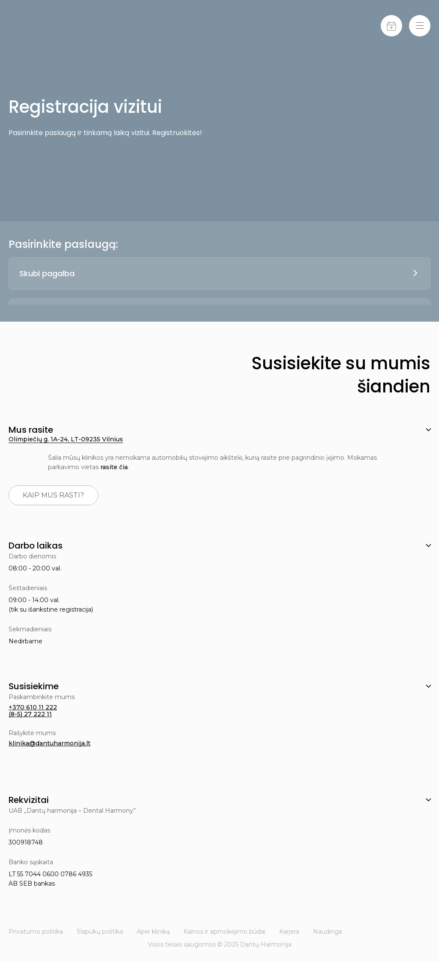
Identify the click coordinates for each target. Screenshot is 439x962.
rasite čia (114, 467)
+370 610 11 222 (33, 707)
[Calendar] (391, 25)
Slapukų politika (100, 931)
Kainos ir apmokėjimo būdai (224, 931)
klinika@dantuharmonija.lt (49, 743)
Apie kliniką (153, 931)
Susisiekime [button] (34, 686)
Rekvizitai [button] (29, 800)
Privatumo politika (36, 931)
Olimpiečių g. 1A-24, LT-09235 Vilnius (66, 439)
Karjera (289, 931)
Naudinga (327, 931)
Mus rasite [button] (31, 430)
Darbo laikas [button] (36, 546)
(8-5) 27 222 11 (30, 714)
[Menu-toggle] (419, 25)
